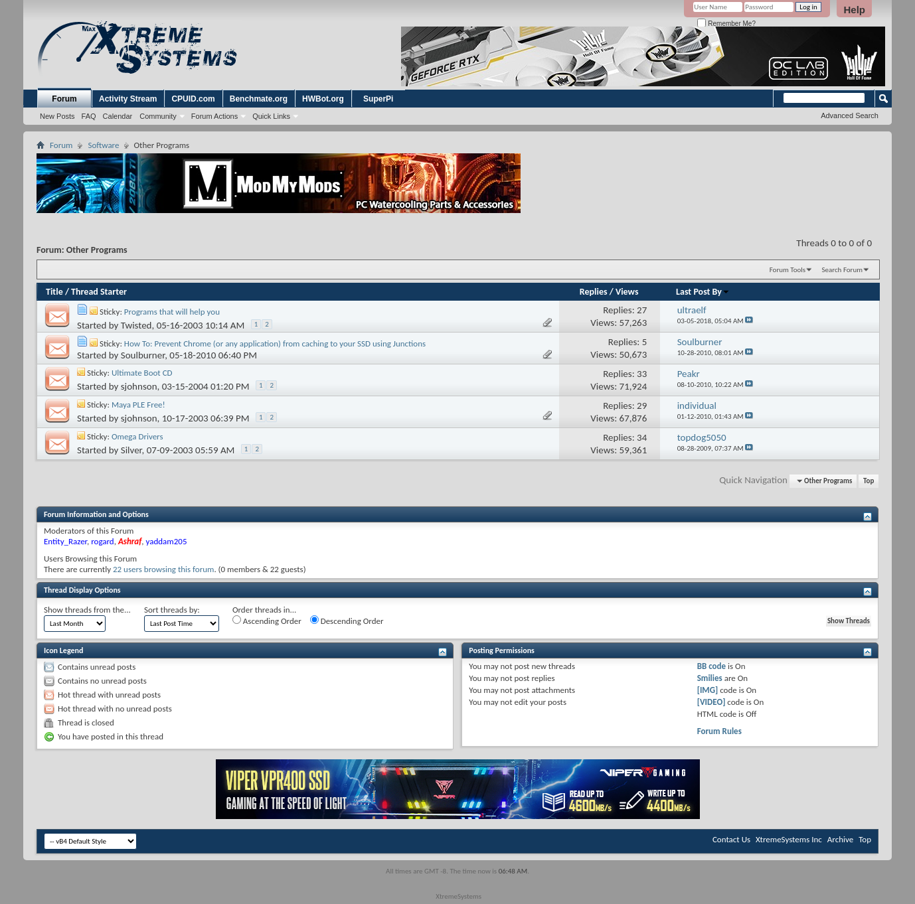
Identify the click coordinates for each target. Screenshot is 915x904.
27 (642, 310)
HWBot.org (323, 99)
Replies (594, 291)
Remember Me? (726, 23)
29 (642, 406)
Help (854, 9)
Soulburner (143, 355)
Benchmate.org (259, 99)
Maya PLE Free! (138, 405)
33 (642, 374)
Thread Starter (99, 291)
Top (868, 481)
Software (103, 145)
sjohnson (139, 386)
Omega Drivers (137, 436)
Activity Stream (128, 99)
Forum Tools (787, 269)
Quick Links (271, 116)
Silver (131, 450)
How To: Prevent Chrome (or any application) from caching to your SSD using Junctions (275, 343)
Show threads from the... (87, 610)
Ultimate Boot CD (142, 373)
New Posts (57, 116)
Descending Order (347, 620)
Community (158, 116)
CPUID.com (192, 99)
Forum (64, 99)
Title (54, 291)
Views (627, 291)
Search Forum (842, 269)
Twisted (136, 325)
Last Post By (703, 291)
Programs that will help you (172, 312)
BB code (711, 666)
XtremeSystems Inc (789, 839)
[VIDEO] (711, 702)
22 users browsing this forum (163, 569)
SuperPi (378, 99)
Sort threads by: (172, 610)
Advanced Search (849, 115)
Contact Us (731, 839)
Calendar (118, 116)
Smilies (709, 678)
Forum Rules (719, 731)
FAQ (89, 116)
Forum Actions (214, 116)
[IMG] (707, 690)
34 (642, 437)
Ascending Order (266, 620)
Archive (840, 839)
